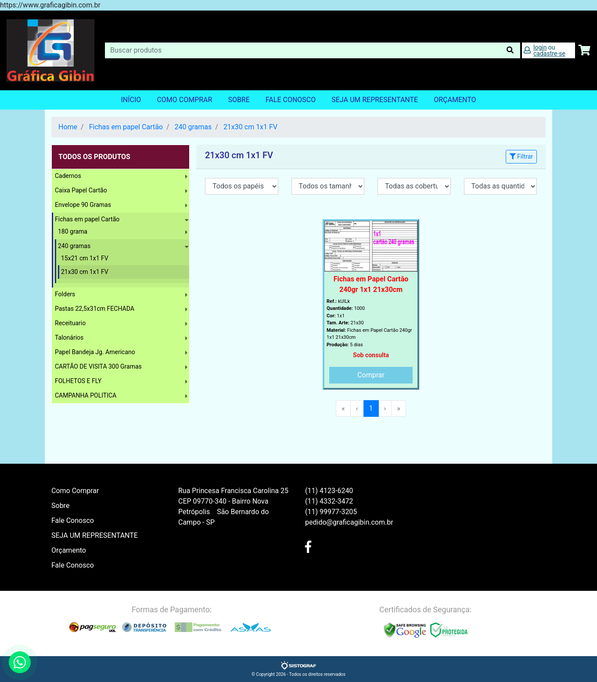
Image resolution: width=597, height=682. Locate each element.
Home (67, 127)
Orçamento (68, 550)
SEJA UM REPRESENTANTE (374, 100)
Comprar (371, 375)
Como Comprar (184, 100)
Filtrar (521, 156)
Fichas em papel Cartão (126, 127)
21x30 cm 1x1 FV (250, 127)
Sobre (238, 100)
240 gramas (193, 127)
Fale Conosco (291, 100)
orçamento (455, 100)
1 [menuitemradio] (371, 408)
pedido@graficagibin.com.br (349, 522)
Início (131, 100)
